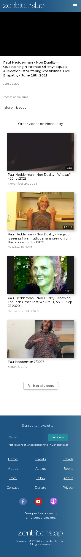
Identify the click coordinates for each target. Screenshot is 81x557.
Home (13, 459)
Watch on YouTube (16, 96)
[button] (75, 6)
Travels (68, 459)
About (68, 478)
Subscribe (58, 437)
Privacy (68, 487)
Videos (13, 468)
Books (68, 468)
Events (40, 459)
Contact (13, 487)
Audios (40, 468)
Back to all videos (40, 386)
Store (13, 478)
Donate (40, 487)
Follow (40, 478)
